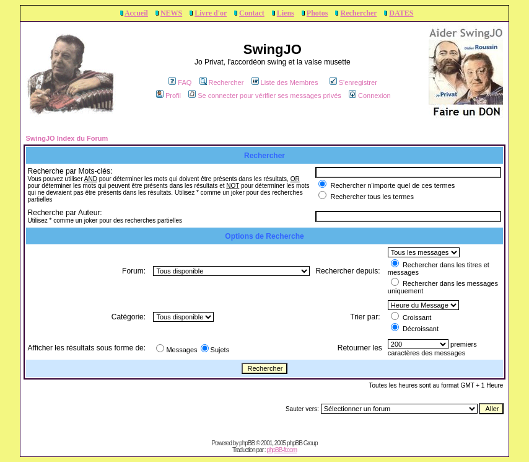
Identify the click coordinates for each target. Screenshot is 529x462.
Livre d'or (211, 13)
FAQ (179, 82)
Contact (251, 13)
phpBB (247, 443)
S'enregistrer (353, 82)
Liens (285, 13)
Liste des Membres (284, 82)
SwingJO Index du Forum (67, 138)
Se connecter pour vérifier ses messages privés (264, 95)
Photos (317, 13)
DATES (401, 13)
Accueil (136, 13)
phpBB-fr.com (281, 449)
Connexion (370, 95)
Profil (168, 95)
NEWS (171, 13)
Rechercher (358, 13)
